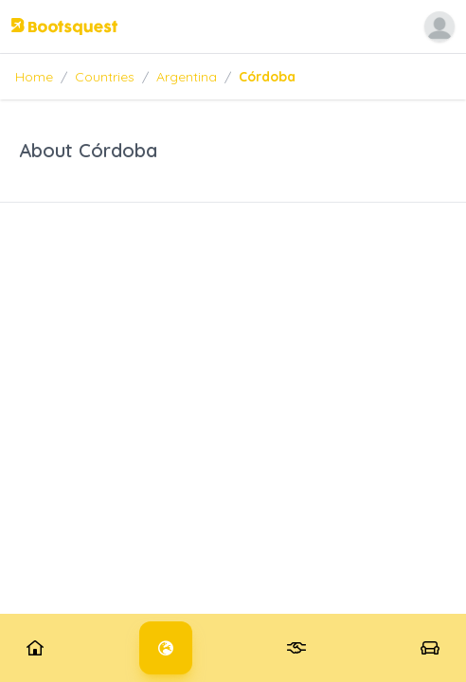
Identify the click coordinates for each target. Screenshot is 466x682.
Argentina (186, 76)
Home (34, 76)
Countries (104, 76)
